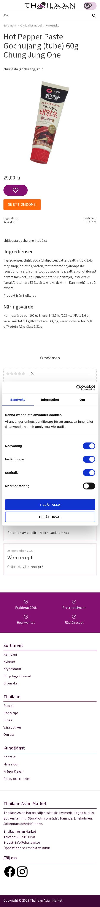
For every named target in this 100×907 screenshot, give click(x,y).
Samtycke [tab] (17, 399)
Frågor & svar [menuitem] (13, 771)
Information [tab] (50, 399)
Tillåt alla (50, 504)
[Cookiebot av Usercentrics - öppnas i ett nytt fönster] (76, 387)
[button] (88, 6)
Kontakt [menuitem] (9, 757)
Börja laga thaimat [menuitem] (17, 676)
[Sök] (94, 16)
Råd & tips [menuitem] (10, 713)
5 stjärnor (23, 374)
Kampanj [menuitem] (10, 654)
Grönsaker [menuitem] (11, 683)
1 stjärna (8, 374)
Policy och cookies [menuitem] (16, 779)
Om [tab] (82, 399)
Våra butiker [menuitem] (12, 727)
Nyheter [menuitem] (9, 662)
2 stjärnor (12, 374)
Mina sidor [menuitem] (11, 764)
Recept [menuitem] (8, 706)
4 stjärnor (19, 374)
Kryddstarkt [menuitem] (12, 669)
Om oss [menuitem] (8, 734)
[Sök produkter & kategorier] (44, 16)
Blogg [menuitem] (8, 720)
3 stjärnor (15, 374)
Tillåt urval (49, 517)
